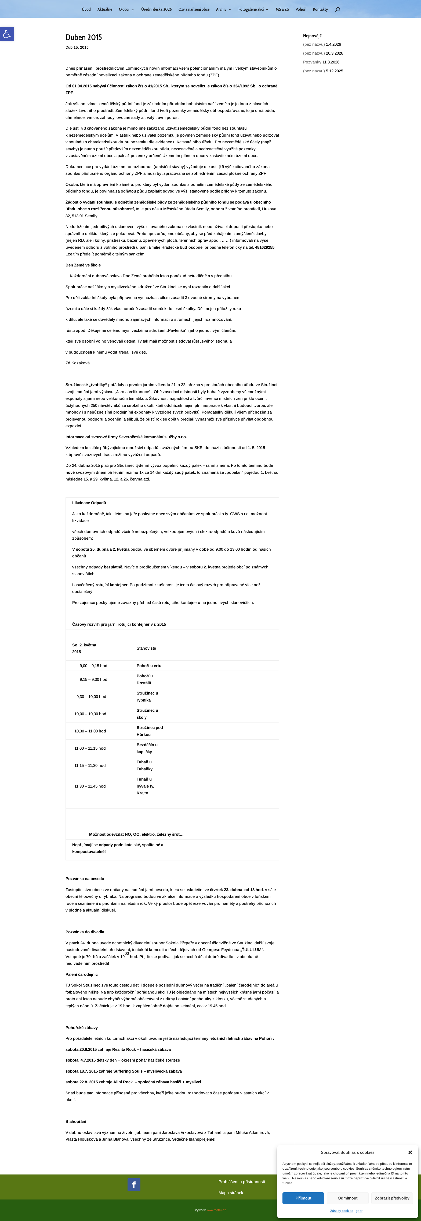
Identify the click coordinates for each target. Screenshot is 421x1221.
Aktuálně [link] (104, 10)
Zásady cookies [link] (341, 1211)
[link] (7, 34)
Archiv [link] (221, 10)
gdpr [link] (359, 1211)
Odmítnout (347, 1198)
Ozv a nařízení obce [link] (194, 10)
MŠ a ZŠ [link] (282, 10)
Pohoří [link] (301, 10)
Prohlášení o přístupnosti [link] (242, 1181)
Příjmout (303, 1198)
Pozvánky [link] (312, 62)
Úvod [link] (86, 10)
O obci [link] (124, 10)
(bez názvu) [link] (314, 44)
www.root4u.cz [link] (216, 1210)
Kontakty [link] (320, 10)
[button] (410, 1152)
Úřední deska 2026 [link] (156, 10)
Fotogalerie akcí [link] (251, 10)
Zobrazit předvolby (392, 1198)
